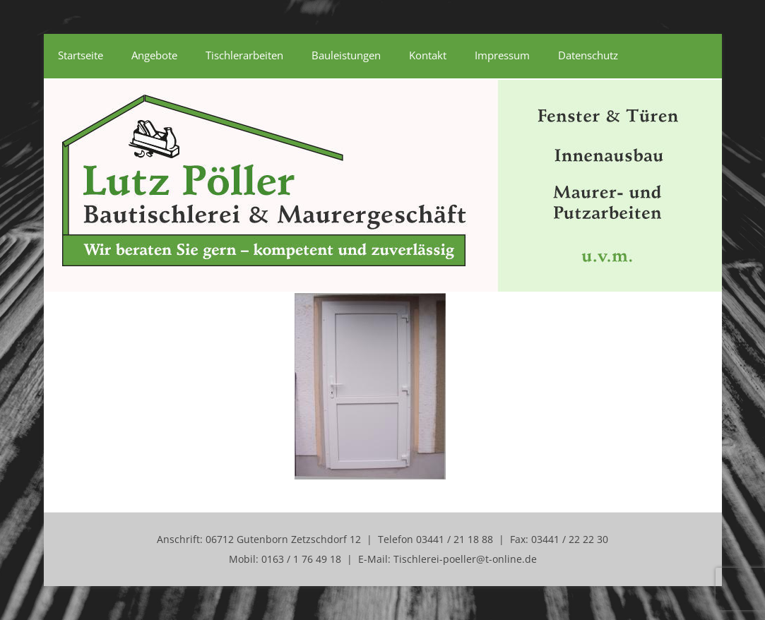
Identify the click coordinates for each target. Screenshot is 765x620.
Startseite (80, 55)
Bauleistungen (346, 55)
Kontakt (427, 55)
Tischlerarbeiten (244, 55)
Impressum (502, 55)
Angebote (154, 55)
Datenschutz (588, 55)
